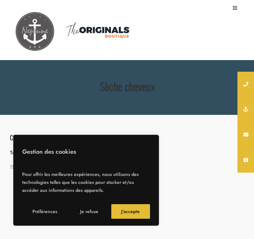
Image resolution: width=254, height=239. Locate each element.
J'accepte (130, 211)
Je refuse (89, 211)
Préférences (44, 211)
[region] (86, 180)
